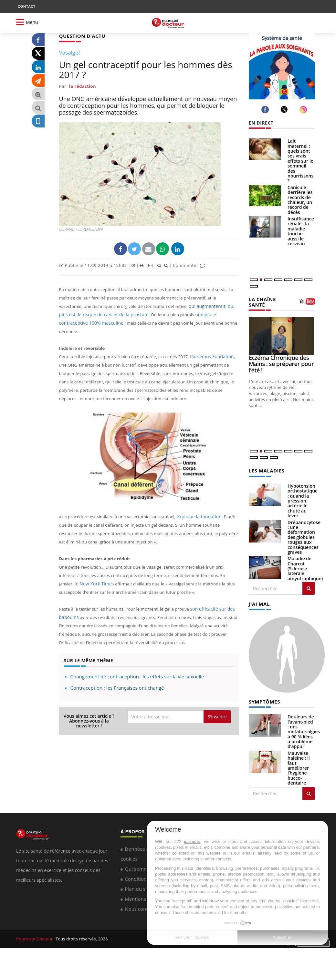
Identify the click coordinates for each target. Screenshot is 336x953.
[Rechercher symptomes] (308, 791)
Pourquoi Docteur (34, 937)
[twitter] (285, 109)
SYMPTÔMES (263, 700)
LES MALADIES (265, 470)
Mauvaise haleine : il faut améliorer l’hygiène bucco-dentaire (299, 766)
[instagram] (304, 109)
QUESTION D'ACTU (81, 36)
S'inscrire (217, 708)
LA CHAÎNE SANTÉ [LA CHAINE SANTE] (261, 301)
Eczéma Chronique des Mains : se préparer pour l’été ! (281, 363)
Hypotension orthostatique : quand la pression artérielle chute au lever (303, 500)
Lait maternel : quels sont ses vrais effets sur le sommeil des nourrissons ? (300, 161)
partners (192, 841)
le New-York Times (93, 575)
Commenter (189, 265)
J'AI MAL (258, 603)
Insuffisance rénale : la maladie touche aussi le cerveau (301, 231)
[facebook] (266, 109)
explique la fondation (198, 508)
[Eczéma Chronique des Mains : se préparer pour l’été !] (282, 335)
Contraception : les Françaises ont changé (117, 679)
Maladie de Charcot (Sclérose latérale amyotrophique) (305, 567)
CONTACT (26, 6)
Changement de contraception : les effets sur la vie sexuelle (137, 667)
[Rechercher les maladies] (308, 587)
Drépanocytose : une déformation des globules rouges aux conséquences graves (304, 536)
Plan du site (138, 887)
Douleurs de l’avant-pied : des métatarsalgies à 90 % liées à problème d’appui (304, 730)
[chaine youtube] (307, 303)
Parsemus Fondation (210, 348)
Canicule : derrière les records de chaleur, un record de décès (300, 199)
